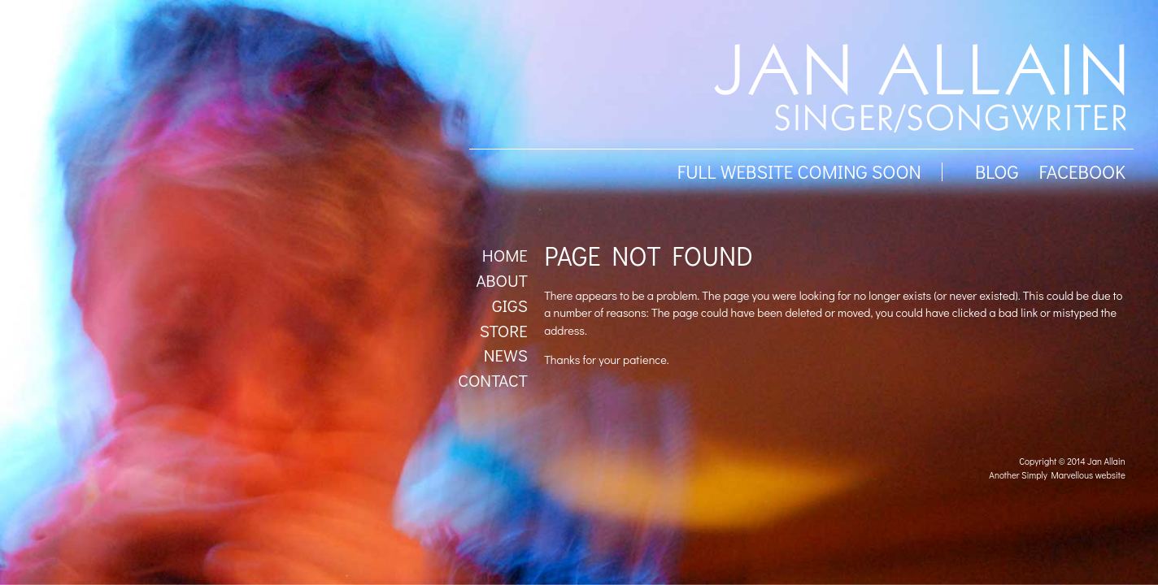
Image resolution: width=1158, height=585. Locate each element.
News (506, 355)
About (501, 280)
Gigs (510, 305)
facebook (1081, 171)
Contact (493, 380)
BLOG (997, 171)
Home (505, 255)
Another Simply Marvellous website (1057, 475)
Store (504, 330)
